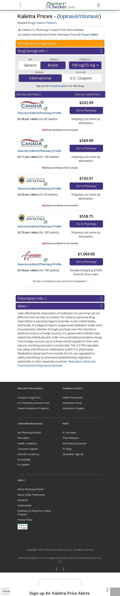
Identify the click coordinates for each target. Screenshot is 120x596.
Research (23, 500)
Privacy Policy (25, 519)
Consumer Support (28, 448)
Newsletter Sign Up (73, 454)
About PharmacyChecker (31, 489)
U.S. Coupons (81, 78)
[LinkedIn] (63, 569)
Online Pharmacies (73, 397)
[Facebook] (56, 569)
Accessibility (24, 459)
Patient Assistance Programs (33, 408)
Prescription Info (60, 298)
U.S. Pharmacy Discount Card (33, 402)
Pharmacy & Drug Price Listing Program (34, 512)
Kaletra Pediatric (47, 23)
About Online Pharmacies (31, 494)
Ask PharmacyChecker (75, 443)
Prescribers (24, 438)
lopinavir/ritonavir (79, 16)
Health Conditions (27, 443)
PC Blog (67, 448)
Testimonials (24, 505)
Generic (30, 65)
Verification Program (74, 408)
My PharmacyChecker (29, 432)
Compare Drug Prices (29, 397)
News (60, 306)
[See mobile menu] (20, 5)
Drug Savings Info (60, 51)
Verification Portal (72, 402)
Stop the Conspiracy (28, 454)
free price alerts (59, 85)
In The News (69, 432)
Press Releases (71, 438)
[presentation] (60, 584)
